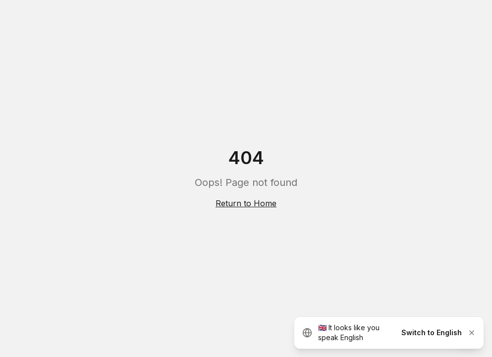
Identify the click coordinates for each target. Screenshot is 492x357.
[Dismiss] (472, 333)
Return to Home (246, 203)
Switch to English (431, 332)
